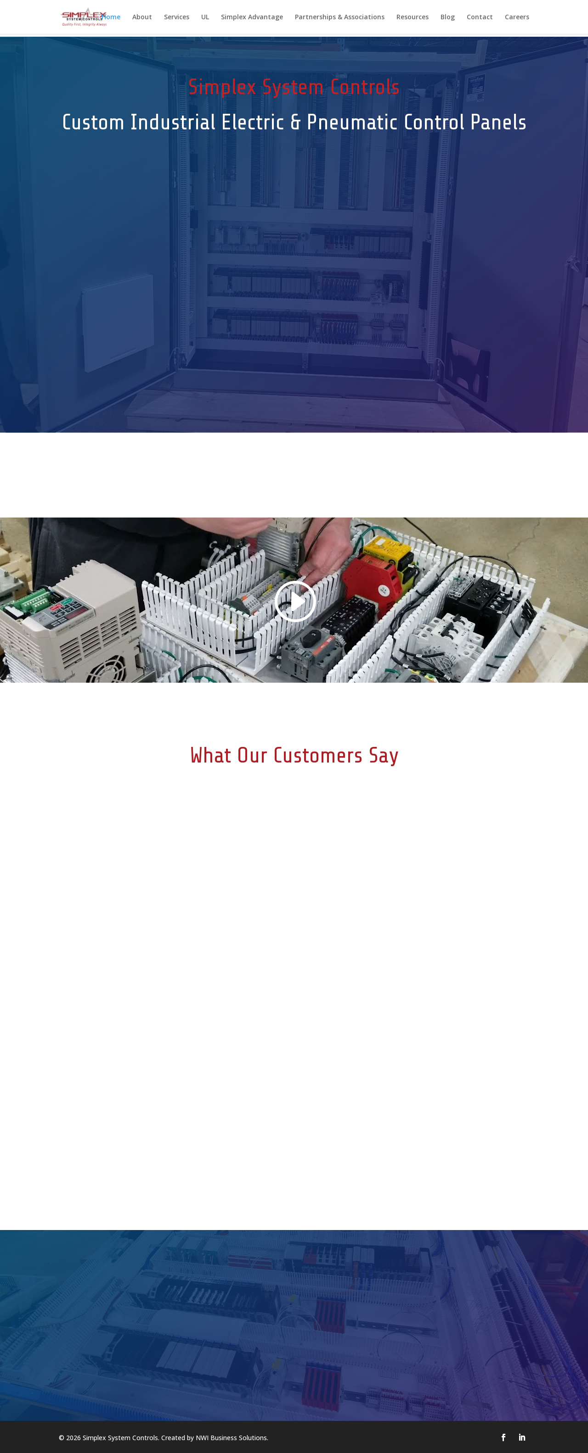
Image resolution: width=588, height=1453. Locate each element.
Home (111, 17)
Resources (412, 17)
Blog (448, 17)
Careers (517, 17)
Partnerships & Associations (339, 17)
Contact (480, 17)
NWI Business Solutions (231, 1437)
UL (205, 17)
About (142, 17)
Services (176, 17)
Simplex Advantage (252, 17)
